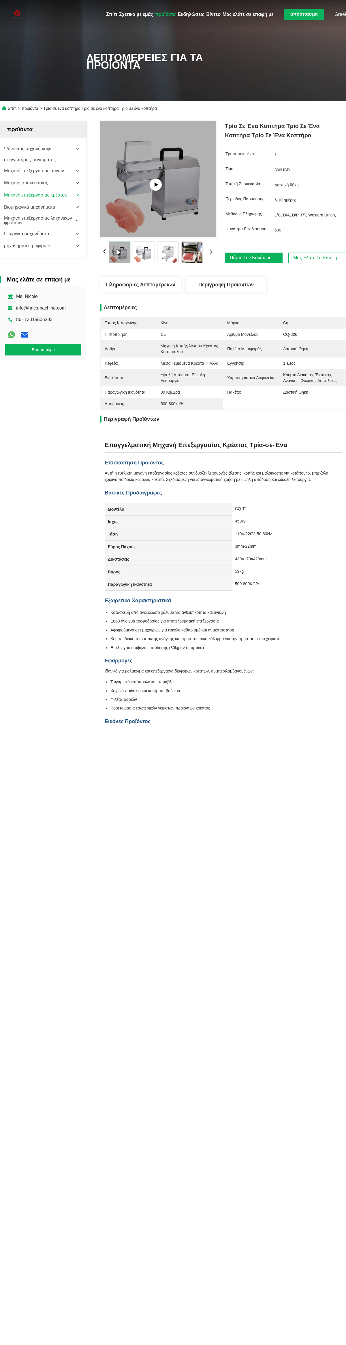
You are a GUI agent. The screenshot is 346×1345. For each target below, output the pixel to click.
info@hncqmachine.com (41, 307)
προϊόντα (165, 14)
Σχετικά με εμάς (136, 14)
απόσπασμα (304, 14)
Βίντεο (213, 14)
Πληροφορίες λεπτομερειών (141, 285)
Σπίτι (111, 14)
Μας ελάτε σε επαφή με (248, 14)
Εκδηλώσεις (191, 14)
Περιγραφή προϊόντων (226, 285)
